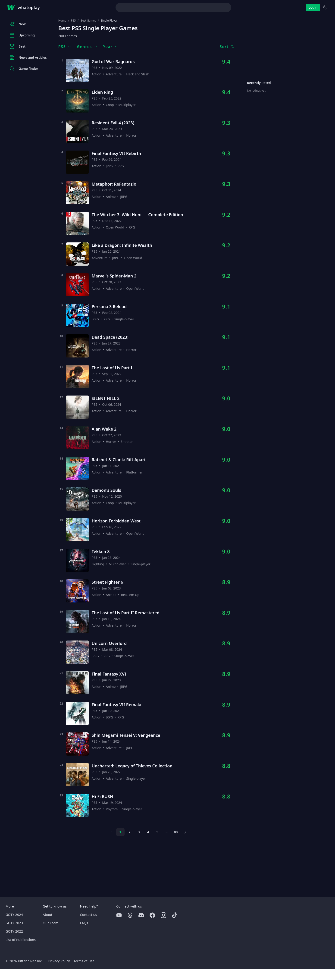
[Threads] (130, 915)
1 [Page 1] (120, 832)
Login (313, 7)
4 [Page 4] (148, 832)
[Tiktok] (174, 915)
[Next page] (185, 832)
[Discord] (141, 915)
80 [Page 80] (176, 832)
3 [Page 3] (139, 832)
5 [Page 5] (157, 832)
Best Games (88, 21)
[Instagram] (163, 915)
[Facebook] (152, 915)
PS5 (73, 21)
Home (62, 21)
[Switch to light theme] (325, 7)
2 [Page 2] (130, 832)
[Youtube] (119, 915)
